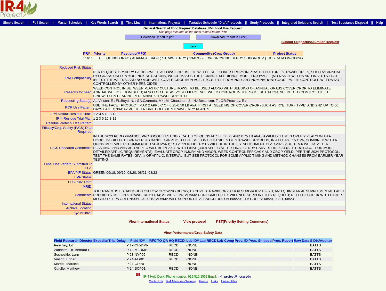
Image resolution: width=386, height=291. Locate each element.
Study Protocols (261, 22)
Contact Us (156, 281)
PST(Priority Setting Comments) (242, 221)
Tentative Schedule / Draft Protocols (215, 22)
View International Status (149, 221)
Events (203, 281)
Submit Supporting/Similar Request (310, 42)
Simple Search (13, 22)
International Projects (164, 22)
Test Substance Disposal (350, 22)
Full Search (41, 22)
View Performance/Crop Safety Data (193, 233)
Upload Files (229, 281)
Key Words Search (104, 22)
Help (380, 22)
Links (214, 281)
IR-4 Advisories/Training (181, 281)
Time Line (133, 22)
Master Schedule (70, 22)
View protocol (194, 221)
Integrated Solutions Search (302, 22)
